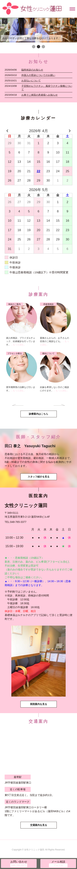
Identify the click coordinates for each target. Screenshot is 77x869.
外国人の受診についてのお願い (38, 75)
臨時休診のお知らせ (32, 69)
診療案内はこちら (38, 413)
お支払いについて (31, 80)
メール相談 (58, 861)
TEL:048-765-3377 (15, 521)
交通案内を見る (38, 825)
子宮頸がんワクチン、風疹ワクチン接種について (46, 88)
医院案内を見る (38, 704)
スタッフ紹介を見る (38, 476)
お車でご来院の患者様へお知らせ (39, 94)
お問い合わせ (18, 861)
